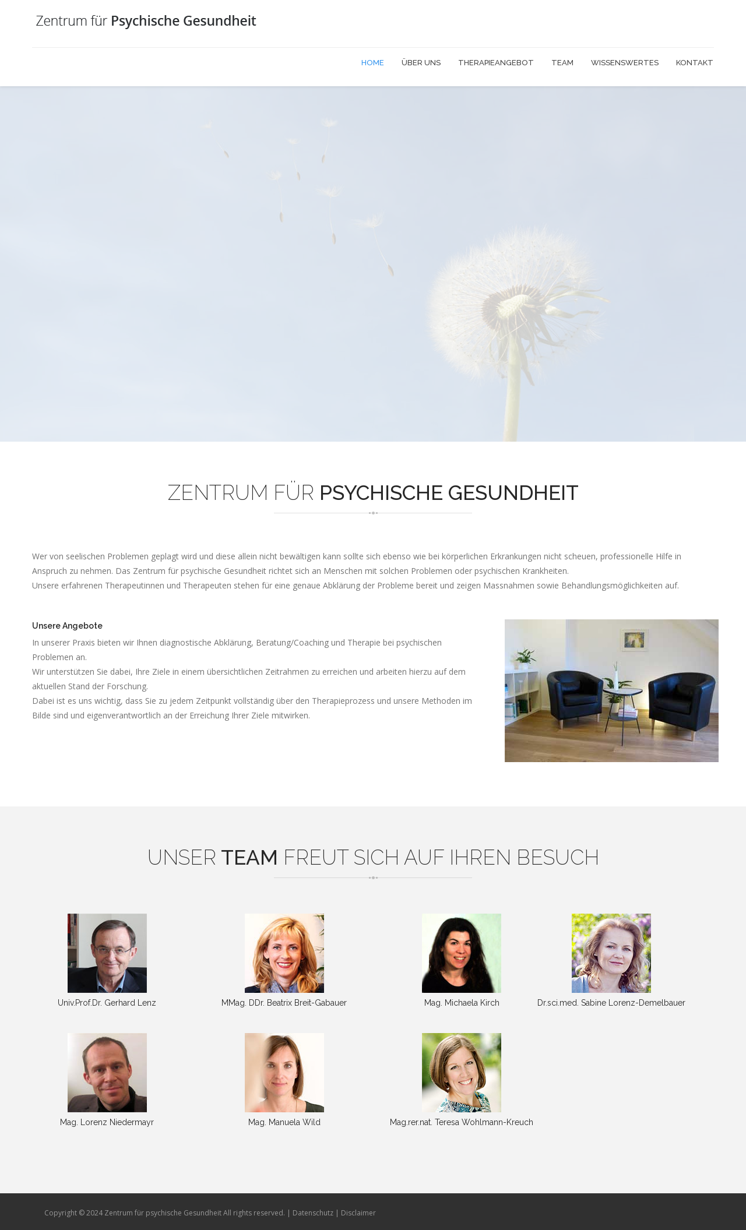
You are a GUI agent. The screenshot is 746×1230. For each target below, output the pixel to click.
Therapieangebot (496, 62)
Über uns (421, 62)
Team (562, 62)
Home (372, 62)
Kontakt (694, 62)
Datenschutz (313, 1213)
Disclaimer (358, 1213)
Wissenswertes (625, 62)
